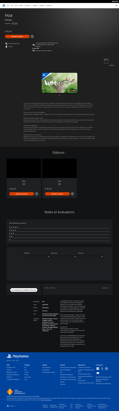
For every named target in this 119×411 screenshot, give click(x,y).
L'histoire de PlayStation (13, 379)
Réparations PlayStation (66, 374)
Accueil (8, 360)
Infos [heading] (8, 365)
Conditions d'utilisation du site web (63, 406)
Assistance (49, 5)
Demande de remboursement (68, 379)
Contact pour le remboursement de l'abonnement (103, 406)
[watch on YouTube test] (73, 90)
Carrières (9, 370)
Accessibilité (45, 370)
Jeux (8, 5)
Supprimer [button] (105, 288)
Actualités (35, 5)
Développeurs (82, 380)
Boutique (42, 5)
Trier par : (81, 253)
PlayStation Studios (12, 372)
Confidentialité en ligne (48, 372)
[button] (59, 83)
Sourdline (62, 384)
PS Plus (21, 5)
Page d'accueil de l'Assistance (68, 367)
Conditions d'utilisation (84, 367)
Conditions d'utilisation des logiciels (79, 406)
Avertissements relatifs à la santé (69, 328)
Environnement (46, 367)
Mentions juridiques (45, 406)
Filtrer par (54, 253)
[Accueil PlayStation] (4, 5)
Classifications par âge (84, 374)
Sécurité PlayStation (65, 370)
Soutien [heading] (62, 365)
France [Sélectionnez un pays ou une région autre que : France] (11, 406)
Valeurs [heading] (44, 365)
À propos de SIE (11, 367)
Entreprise (9, 377)
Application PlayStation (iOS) (103, 377)
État (61, 372)
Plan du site (72, 406)
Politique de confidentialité (54, 406)
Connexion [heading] (99, 365)
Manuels (62, 382)
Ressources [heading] (81, 365)
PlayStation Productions (13, 374)
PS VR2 (26, 372)
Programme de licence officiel (86, 383)
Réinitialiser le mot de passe (68, 377)
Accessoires (27, 5)
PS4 (16, 5)
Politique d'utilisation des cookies (91, 406)
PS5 (12, 5)
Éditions (27, 253)
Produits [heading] (27, 365)
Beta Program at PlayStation (103, 383)
